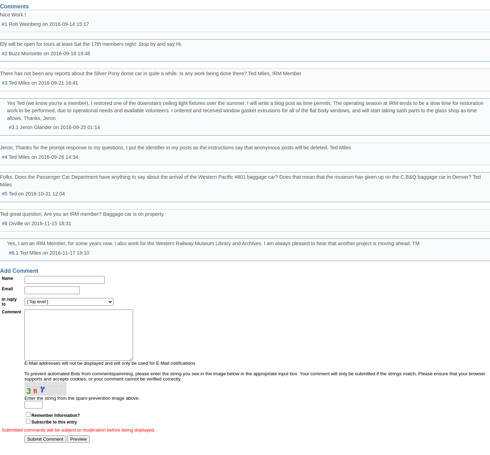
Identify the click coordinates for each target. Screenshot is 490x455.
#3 (4, 83)
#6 (4, 223)
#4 (4, 157)
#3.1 (14, 127)
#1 (4, 24)
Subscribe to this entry (54, 432)
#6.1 (14, 253)
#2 (4, 53)
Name (7, 278)
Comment (11, 312)
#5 (4, 194)
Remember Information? (55, 426)
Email (7, 288)
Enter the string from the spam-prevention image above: (82, 408)
